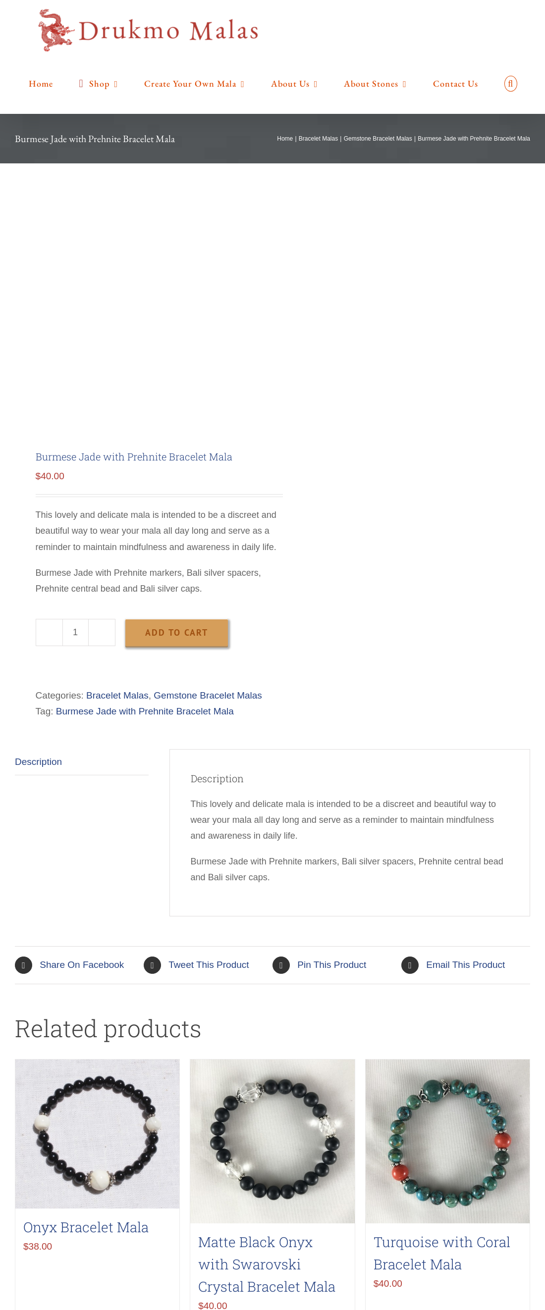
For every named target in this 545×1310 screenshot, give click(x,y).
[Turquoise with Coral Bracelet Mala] (448, 1141)
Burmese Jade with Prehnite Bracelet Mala (145, 711)
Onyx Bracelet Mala (86, 1227)
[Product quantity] (75, 632)
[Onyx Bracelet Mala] (97, 1134)
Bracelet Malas (117, 695)
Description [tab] (38, 761)
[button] (510, 83)
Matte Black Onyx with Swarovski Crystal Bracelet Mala (266, 1264)
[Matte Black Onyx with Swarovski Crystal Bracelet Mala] (272, 1141)
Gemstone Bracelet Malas (208, 695)
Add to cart (176, 632)
